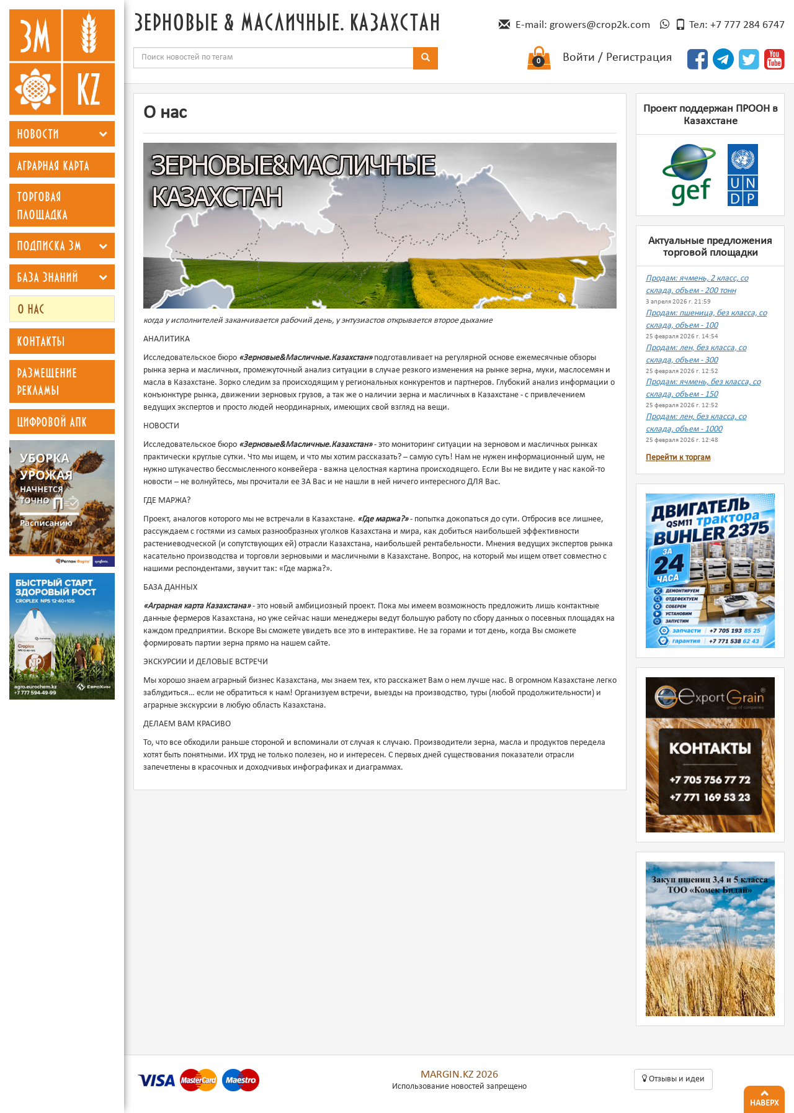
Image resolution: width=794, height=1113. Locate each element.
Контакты (41, 341)
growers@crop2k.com (600, 25)
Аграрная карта (53, 165)
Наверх (764, 1097)
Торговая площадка (42, 205)
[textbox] (273, 58)
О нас (31, 308)
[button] (103, 133)
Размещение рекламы (47, 381)
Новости (38, 133)
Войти (579, 58)
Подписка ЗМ (49, 245)
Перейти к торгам (678, 457)
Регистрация (639, 58)
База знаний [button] (47, 277)
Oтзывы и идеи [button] (673, 1079)
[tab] (62, 133)
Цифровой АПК (52, 421)
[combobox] (273, 57)
